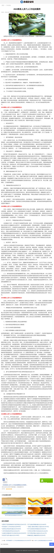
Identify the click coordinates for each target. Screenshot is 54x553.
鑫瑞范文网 (25, 550)
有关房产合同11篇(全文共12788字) (10, 535)
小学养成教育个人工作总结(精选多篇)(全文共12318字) (18, 540)
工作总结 (8, 5)
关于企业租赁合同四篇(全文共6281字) (37, 528)
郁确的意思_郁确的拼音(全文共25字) (36, 535)
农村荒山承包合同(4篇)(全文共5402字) (11, 528)
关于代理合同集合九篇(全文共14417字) (37, 533)
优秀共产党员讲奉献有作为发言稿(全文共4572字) (14, 524)
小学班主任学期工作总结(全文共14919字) (38, 531)
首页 (3, 5)
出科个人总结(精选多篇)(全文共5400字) (43, 540)
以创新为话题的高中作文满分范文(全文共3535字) (14, 533)
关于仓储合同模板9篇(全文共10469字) (37, 524)
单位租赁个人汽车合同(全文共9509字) (11, 526)
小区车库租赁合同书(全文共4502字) (11, 531)
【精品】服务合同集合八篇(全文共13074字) (38, 526)
